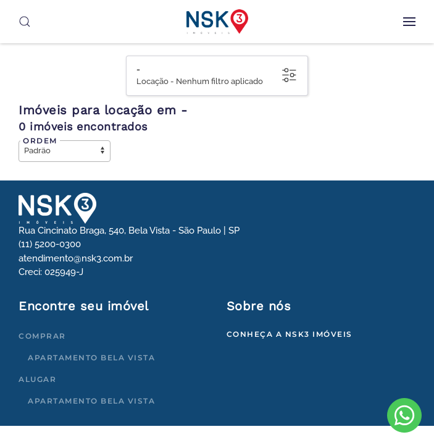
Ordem (40, 140)
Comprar (42, 336)
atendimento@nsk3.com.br (76, 258)
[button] (409, 21)
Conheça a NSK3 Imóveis (290, 334)
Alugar (37, 379)
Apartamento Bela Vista (91, 357)
